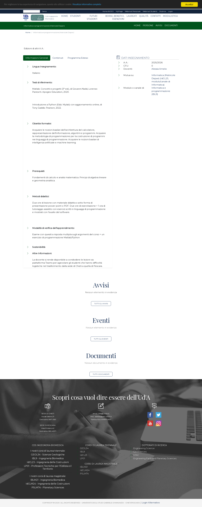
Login (170, 11)
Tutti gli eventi (101, 339)
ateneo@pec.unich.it (103, 416)
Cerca (44, 11)
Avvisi (159, 25)
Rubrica (162, 11)
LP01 (82, 458)
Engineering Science (144, 448)
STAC (136, 455)
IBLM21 (84, 467)
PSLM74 (84, 473)
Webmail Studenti (150, 11)
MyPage (119, 11)
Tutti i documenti (101, 374)
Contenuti (57, 58)
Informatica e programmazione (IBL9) (161, 90)
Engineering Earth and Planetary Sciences (154, 458)
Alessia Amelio (159, 69)
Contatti (156, 16)
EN (176, 11)
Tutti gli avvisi (101, 304)
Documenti (171, 25)
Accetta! (189, 4)
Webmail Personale (132, 11)
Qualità (143, 16)
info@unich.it (103, 413)
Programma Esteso (78, 58)
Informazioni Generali (36, 58)
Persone (148, 25)
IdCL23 (83, 455)
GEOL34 (84, 448)
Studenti (75, 16)
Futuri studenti (92, 17)
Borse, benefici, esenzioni (114, 17)
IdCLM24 (84, 470)
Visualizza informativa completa (92, 4)
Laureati (132, 16)
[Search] (31, 11)
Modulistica (170, 16)
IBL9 (82, 451)
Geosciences (140, 451)
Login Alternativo (151, 502)
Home (64, 16)
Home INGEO (108, 11)
